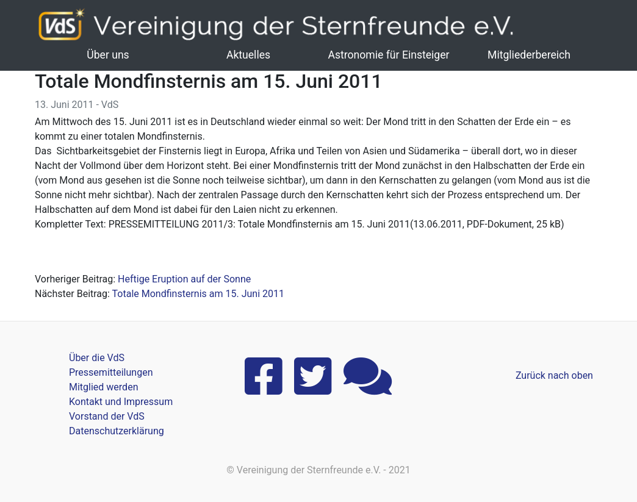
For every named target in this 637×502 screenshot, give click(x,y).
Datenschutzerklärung (116, 431)
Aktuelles (248, 55)
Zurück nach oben (554, 375)
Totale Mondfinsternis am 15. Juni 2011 (198, 293)
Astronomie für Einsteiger (388, 55)
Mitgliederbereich (529, 55)
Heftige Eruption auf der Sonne (184, 279)
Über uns (108, 55)
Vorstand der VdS (107, 416)
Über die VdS (96, 358)
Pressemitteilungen (111, 372)
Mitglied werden (103, 387)
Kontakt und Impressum (121, 401)
